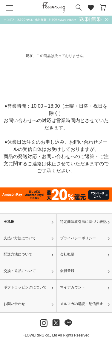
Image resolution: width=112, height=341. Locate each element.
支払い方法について (20, 238)
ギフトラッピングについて (25, 287)
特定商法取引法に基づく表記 (83, 222)
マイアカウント (72, 287)
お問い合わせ (14, 304)
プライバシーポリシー (78, 238)
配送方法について (18, 254)
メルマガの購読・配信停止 (81, 304)
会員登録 (67, 271)
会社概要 (67, 254)
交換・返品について (20, 271)
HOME (9, 222)
